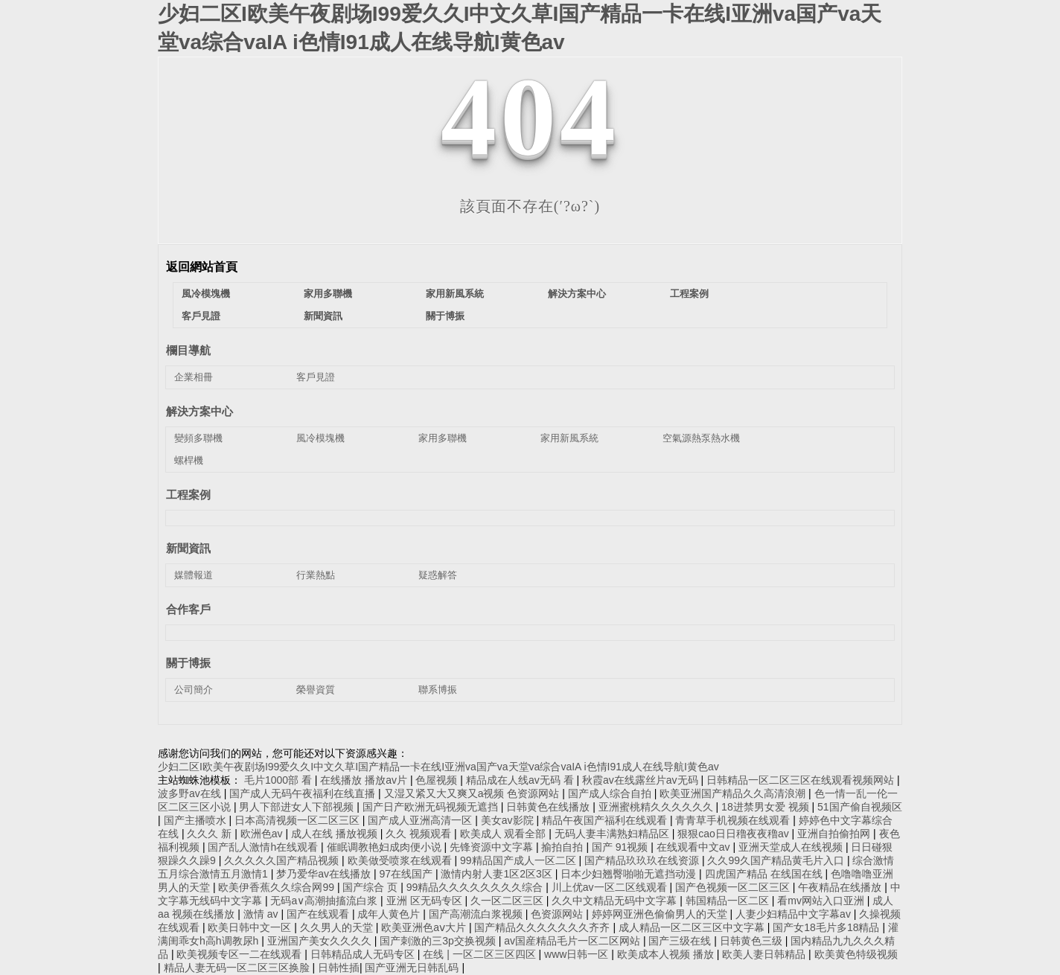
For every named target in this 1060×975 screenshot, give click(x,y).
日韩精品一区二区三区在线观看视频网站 (801, 780)
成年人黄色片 (390, 914)
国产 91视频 (621, 847)
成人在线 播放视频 (335, 834)
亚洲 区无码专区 (425, 901)
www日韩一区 (577, 954)
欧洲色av (263, 834)
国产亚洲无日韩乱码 (413, 968)
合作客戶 (188, 609)
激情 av (262, 914)
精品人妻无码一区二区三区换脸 (238, 968)
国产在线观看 (319, 914)
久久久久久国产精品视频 (283, 860)
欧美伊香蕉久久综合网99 (277, 887)
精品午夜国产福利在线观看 (606, 820)
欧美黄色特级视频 (856, 954)
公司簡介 (193, 689)
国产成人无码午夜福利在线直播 (303, 793)
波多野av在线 (191, 793)
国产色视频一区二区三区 (734, 887)
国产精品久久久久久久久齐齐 (543, 927)
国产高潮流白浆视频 (477, 914)
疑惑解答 (437, 575)
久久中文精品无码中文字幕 (616, 901)
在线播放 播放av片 (365, 780)
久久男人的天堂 (338, 927)
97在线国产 (407, 874)
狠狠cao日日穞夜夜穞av (734, 834)
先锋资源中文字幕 (493, 847)
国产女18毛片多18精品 (827, 927)
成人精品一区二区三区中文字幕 (693, 927)
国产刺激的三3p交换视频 (439, 941)
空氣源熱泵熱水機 (701, 438)
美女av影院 (509, 820)
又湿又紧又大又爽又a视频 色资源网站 (473, 793)
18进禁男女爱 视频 (766, 807)
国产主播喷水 (196, 820)
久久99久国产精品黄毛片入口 (776, 860)
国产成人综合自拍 (611, 793)
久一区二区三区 (508, 901)
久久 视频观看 (420, 834)
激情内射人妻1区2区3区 (498, 874)
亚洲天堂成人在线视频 (792, 847)
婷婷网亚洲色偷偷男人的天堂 (661, 914)
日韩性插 (339, 968)
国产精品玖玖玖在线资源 (643, 860)
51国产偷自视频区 (859, 807)
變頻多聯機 (198, 438)
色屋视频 (437, 780)
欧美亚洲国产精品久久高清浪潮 (734, 793)
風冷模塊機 (206, 293)
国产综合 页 (371, 887)
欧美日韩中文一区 (251, 927)
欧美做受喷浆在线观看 (401, 860)
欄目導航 (188, 350)
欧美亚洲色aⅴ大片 (425, 927)
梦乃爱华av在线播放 (325, 874)
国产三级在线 (681, 941)
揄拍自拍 (563, 847)
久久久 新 (210, 834)
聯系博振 (437, 689)
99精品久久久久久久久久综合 (476, 887)
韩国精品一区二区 (729, 901)
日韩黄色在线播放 (549, 807)
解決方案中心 (577, 293)
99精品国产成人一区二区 (519, 860)
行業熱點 (315, 575)
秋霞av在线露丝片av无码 (641, 780)
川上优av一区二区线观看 (611, 887)
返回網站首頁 (201, 266)
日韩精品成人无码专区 (364, 954)
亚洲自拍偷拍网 (835, 834)
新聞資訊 (323, 316)
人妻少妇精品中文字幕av (794, 914)
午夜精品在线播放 (841, 887)
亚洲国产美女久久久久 (320, 941)
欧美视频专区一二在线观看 (240, 954)
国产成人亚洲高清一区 (421, 820)
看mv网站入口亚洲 (822, 901)
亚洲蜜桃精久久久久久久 (657, 807)
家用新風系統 (455, 293)
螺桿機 (188, 460)
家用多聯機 (328, 293)
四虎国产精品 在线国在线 (765, 874)
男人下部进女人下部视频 (298, 807)
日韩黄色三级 (752, 941)
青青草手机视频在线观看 (734, 820)
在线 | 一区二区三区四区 (480, 954)
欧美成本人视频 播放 (667, 954)
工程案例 (689, 293)
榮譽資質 (315, 689)
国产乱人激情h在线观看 (264, 847)
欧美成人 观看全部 (504, 834)
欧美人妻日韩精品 (765, 954)
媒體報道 (193, 575)
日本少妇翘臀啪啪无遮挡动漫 (630, 874)
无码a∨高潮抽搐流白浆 (325, 901)
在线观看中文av (695, 847)
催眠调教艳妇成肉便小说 (385, 847)
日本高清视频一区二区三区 (298, 820)
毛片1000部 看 (279, 780)
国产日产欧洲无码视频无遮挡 (432, 807)
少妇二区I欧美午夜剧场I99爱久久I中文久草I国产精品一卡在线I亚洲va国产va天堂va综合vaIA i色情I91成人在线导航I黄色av (438, 767)
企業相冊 (193, 377)
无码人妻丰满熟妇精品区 (613, 834)
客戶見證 (201, 316)
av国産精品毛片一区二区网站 (573, 941)
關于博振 (445, 316)
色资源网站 (558, 914)
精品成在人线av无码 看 (521, 780)
